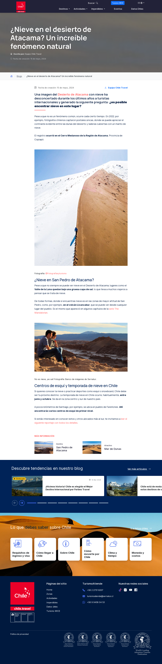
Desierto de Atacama (73, 94)
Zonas (49, 594)
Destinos (63, 8)
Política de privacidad (19, 634)
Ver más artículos (139, 468)
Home (49, 589)
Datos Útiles (137, 8)
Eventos (118, 8)
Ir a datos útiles (141, 528)
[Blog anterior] (15, 503)
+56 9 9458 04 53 (96, 602)
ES (140, 3)
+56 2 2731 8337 (95, 590)
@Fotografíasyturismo (56, 273)
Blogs (19, 76)
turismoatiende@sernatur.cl (100, 596)
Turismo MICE (117, 3)
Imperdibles (97, 8)
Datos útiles (52, 607)
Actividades (80, 8)
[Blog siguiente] (22, 503)
